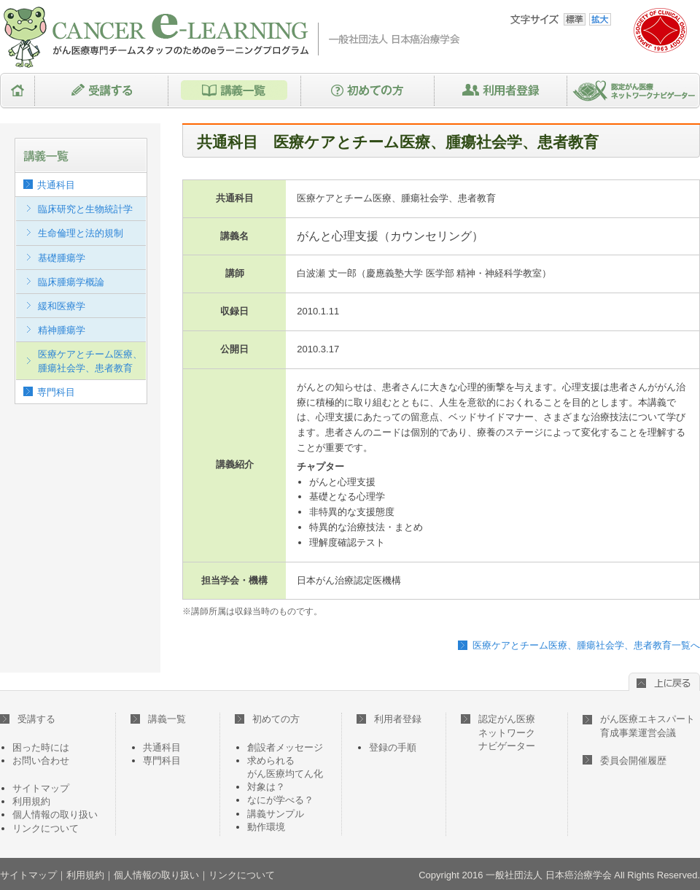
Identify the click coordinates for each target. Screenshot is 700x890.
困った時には (40, 747)
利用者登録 (501, 91)
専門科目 (56, 392)
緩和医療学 (61, 306)
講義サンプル (275, 813)
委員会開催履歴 (633, 760)
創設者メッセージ (285, 747)
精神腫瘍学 (61, 330)
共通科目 (56, 184)
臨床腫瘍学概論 (71, 281)
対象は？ (266, 786)
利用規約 (31, 801)
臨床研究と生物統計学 (85, 209)
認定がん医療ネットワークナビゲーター (633, 91)
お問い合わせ (40, 760)
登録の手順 (392, 747)
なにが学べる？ (280, 799)
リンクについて (45, 828)
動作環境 (266, 826)
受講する (101, 91)
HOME (17, 91)
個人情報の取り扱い (55, 814)
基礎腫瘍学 (61, 257)
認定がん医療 (498, 732)
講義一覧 (234, 91)
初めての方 (368, 91)
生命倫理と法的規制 (80, 233)
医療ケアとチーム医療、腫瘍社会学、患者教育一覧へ (586, 645)
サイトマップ (40, 788)
